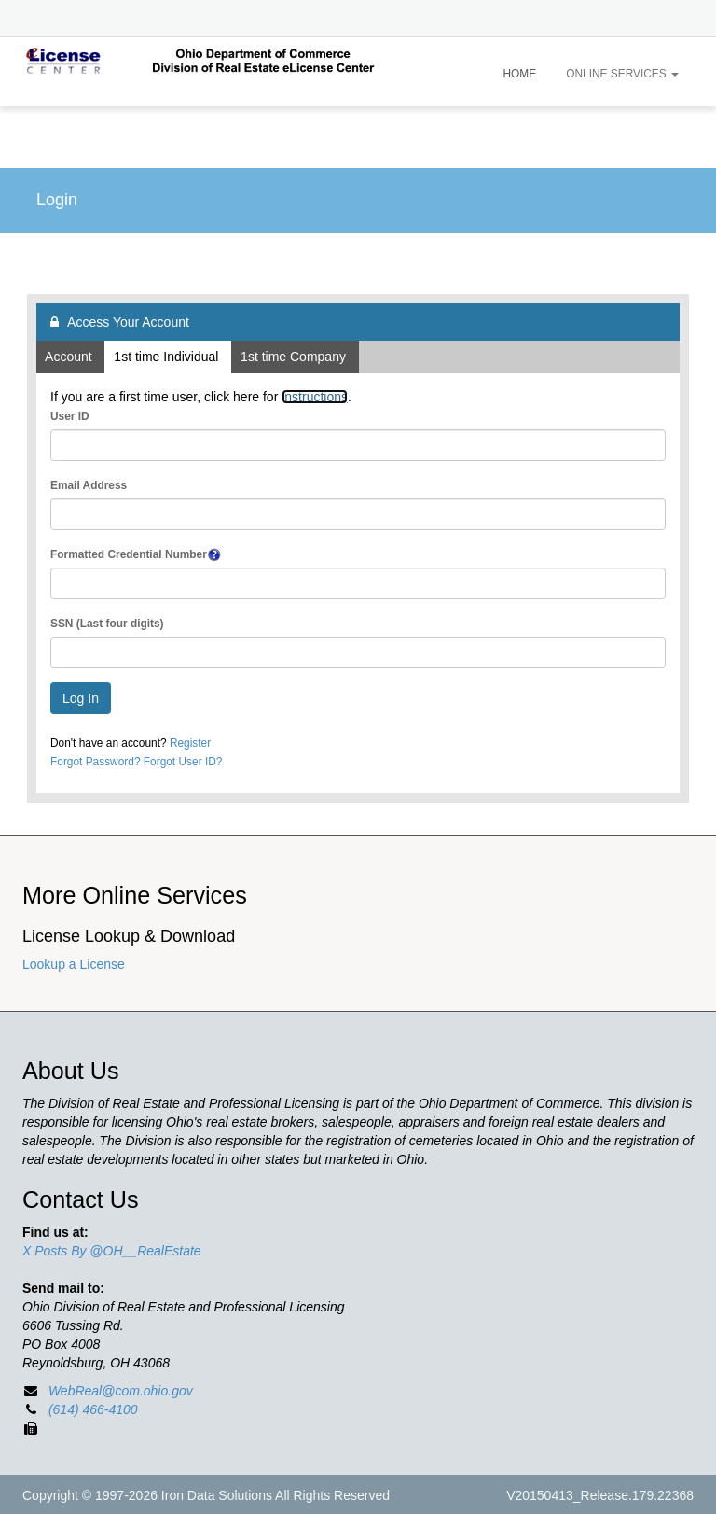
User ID (70, 416)
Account (70, 356)
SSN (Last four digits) (107, 623)
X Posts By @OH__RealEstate (111, 1250)
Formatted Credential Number (128, 554)
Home (520, 73)
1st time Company (295, 356)
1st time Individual (168, 356)
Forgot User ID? (183, 761)
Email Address (88, 485)
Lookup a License (73, 964)
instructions (315, 396)
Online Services (622, 73)
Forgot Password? (95, 761)
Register (190, 743)
